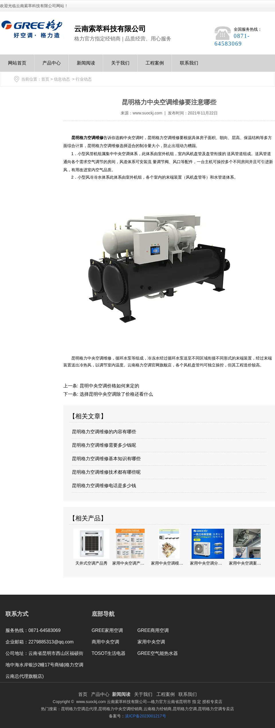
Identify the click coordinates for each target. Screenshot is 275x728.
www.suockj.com (147, 113)
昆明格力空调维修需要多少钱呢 (104, 445)
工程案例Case (155, 66)
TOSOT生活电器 (109, 653)
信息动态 (62, 79)
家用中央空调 (151, 641)
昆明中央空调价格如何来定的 (108, 385)
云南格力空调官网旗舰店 (149, 365)
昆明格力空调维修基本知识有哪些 (106, 458)
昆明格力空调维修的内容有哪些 (104, 431)
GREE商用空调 (153, 630)
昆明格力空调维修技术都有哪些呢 (106, 472)
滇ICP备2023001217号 (145, 716)
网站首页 (17, 66)
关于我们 (120, 66)
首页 (45, 79)
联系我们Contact (189, 66)
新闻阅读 (86, 66)
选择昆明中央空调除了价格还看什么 (115, 394)
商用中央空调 (105, 641)
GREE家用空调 (107, 630)
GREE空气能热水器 (158, 653)
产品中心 (51, 66)
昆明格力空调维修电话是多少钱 (104, 485)
